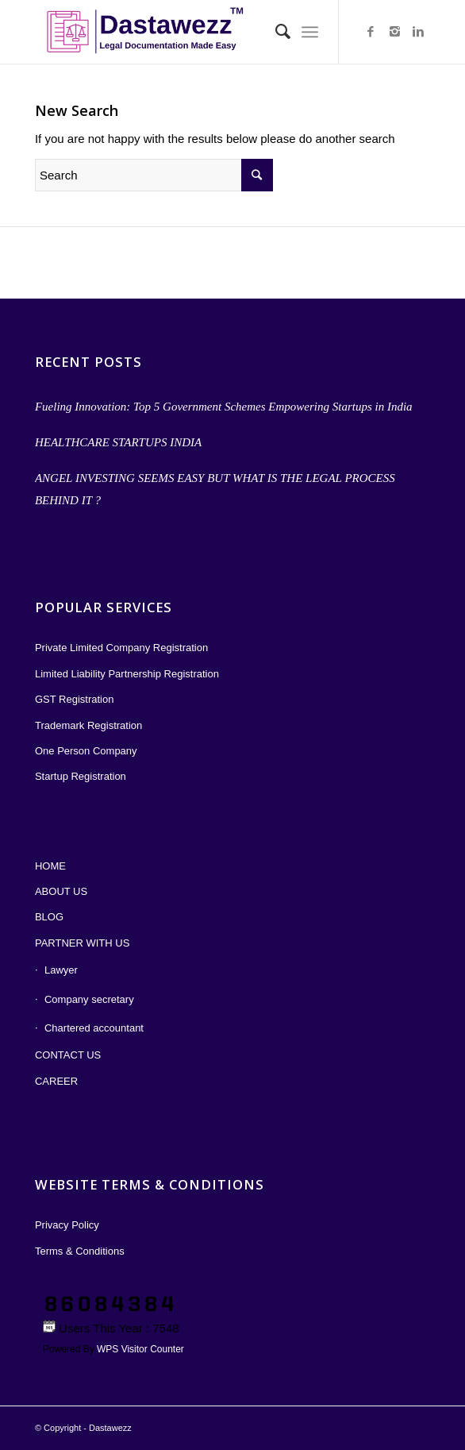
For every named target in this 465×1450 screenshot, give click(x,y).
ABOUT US (61, 891)
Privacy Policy (67, 1225)
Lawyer (61, 970)
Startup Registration (80, 776)
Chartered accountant (94, 1028)
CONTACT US (68, 1055)
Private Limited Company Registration (121, 648)
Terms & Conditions (80, 1251)
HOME (50, 866)
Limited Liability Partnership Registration (127, 674)
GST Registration (74, 699)
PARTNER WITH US (82, 943)
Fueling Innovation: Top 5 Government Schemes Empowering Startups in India (224, 406)
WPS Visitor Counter (140, 1349)
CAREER (56, 1081)
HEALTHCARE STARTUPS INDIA (118, 442)
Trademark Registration (88, 725)
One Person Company (86, 751)
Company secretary (89, 999)
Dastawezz (110, 1428)
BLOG (49, 917)
